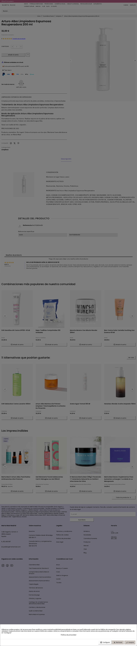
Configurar (105, 642)
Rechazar (117, 642)
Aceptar (130, 642)
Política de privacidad (68, 635)
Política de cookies (46, 631)
